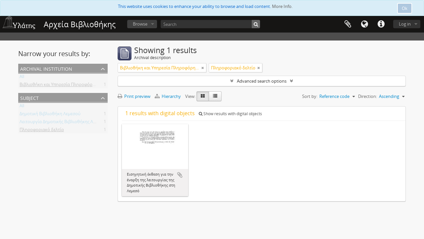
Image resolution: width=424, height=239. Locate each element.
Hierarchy (168, 96)
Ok (404, 8)
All (22, 78)
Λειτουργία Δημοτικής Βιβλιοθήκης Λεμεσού (64, 123)
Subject (29, 97)
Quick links (381, 24)
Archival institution (46, 68)
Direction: (367, 96)
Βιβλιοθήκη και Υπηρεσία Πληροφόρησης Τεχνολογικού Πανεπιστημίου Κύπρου (100, 86)
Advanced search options (262, 81)
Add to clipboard (180, 175)
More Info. (282, 6)
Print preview (134, 96)
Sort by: (309, 96)
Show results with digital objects (230, 114)
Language (364, 24)
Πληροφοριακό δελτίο (42, 131)
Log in (405, 24)
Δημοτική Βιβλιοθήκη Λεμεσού (50, 115)
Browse (140, 24)
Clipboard (348, 24)
